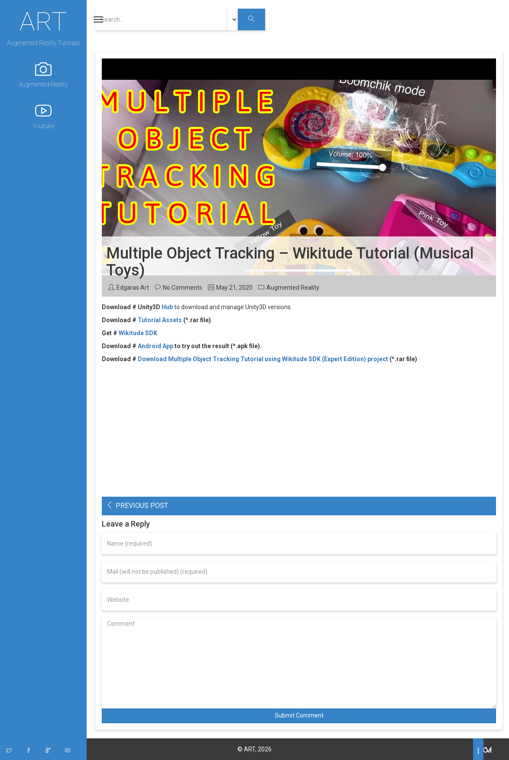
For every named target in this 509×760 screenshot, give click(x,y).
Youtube (43, 115)
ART (43, 20)
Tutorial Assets (160, 320)
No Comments (182, 287)
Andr (145, 346)
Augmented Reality (43, 74)
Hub (167, 307)
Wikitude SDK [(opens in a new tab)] (138, 333)
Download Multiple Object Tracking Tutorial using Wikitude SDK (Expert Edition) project (263, 359)
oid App (162, 346)
